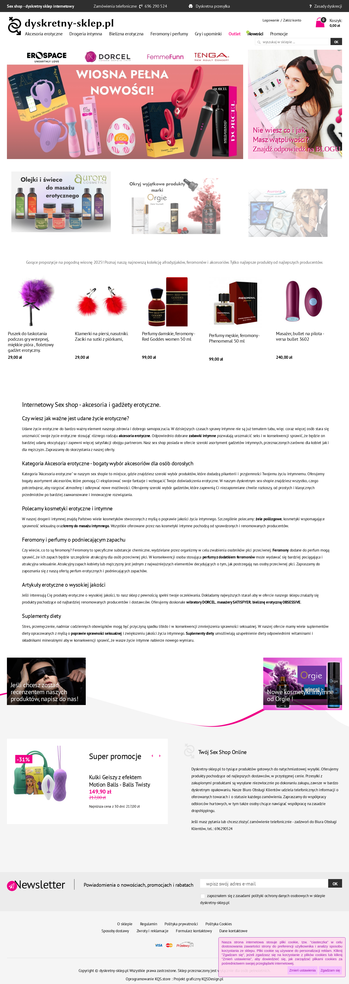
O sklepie (124, 923)
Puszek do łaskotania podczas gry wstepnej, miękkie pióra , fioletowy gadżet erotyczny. (30, 349)
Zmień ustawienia (302, 970)
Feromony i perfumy (169, 34)
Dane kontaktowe (233, 930)
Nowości (255, 34)
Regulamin (148, 923)
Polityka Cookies (218, 923)
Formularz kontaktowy (194, 930)
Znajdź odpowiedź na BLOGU (296, 139)
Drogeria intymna (85, 34)
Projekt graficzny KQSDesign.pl (198, 978)
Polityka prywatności (181, 923)
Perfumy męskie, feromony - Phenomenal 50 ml (234, 346)
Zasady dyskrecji (328, 6)
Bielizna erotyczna (126, 34)
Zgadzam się (330, 970)
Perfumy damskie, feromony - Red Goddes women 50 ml (168, 344)
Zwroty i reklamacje (152, 930)
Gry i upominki (208, 34)
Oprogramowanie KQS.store (148, 978)
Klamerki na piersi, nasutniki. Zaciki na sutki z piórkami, (101, 344)
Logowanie (271, 20)
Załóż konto (292, 20)
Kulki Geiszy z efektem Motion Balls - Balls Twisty (111, 780)
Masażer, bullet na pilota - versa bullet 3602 (300, 344)
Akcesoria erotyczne (43, 34)
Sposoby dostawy (115, 930)
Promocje (279, 34)
